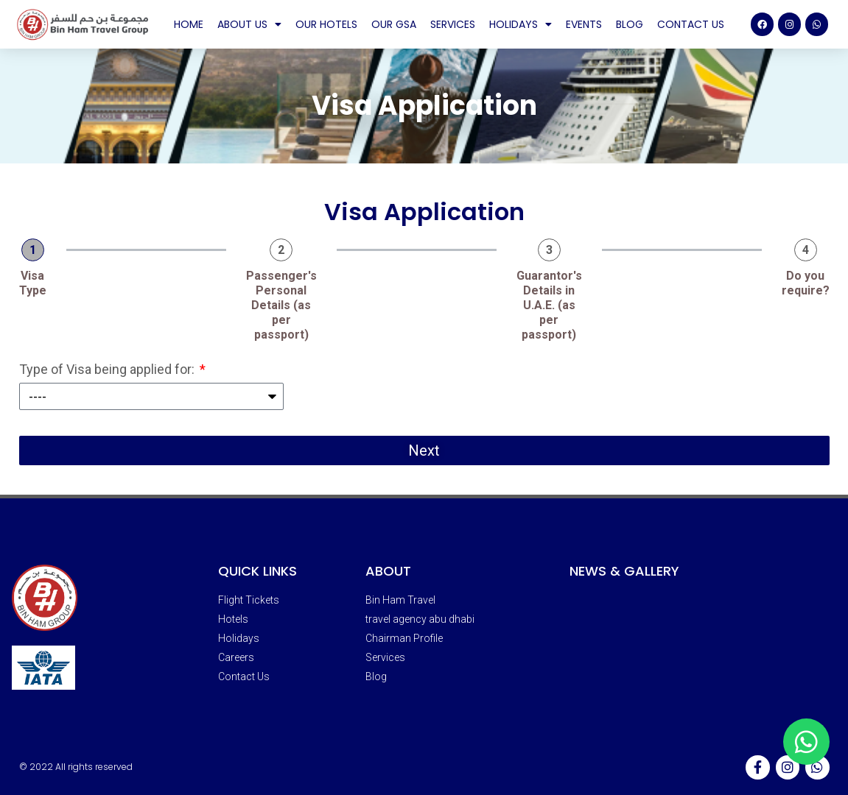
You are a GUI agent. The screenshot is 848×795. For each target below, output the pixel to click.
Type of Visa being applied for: (108, 370)
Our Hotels (326, 24)
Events (584, 24)
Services (452, 24)
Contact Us (690, 24)
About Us (249, 24)
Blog (629, 24)
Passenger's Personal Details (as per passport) (281, 305)
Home (188, 24)
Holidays (520, 24)
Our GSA (393, 24)
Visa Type (32, 283)
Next (424, 450)
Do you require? (806, 283)
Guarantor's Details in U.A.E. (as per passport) (549, 305)
